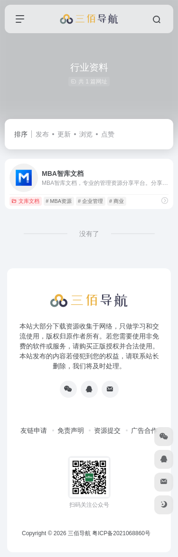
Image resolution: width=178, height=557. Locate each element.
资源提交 (107, 430)
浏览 (86, 134)
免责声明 (70, 430)
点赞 (107, 134)
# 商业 (116, 201)
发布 (42, 134)
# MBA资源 (59, 201)
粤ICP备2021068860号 (121, 533)
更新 (64, 134)
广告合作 (144, 430)
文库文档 (25, 201)
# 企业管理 (90, 201)
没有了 (89, 233)
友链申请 (33, 430)
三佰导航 (79, 533)
